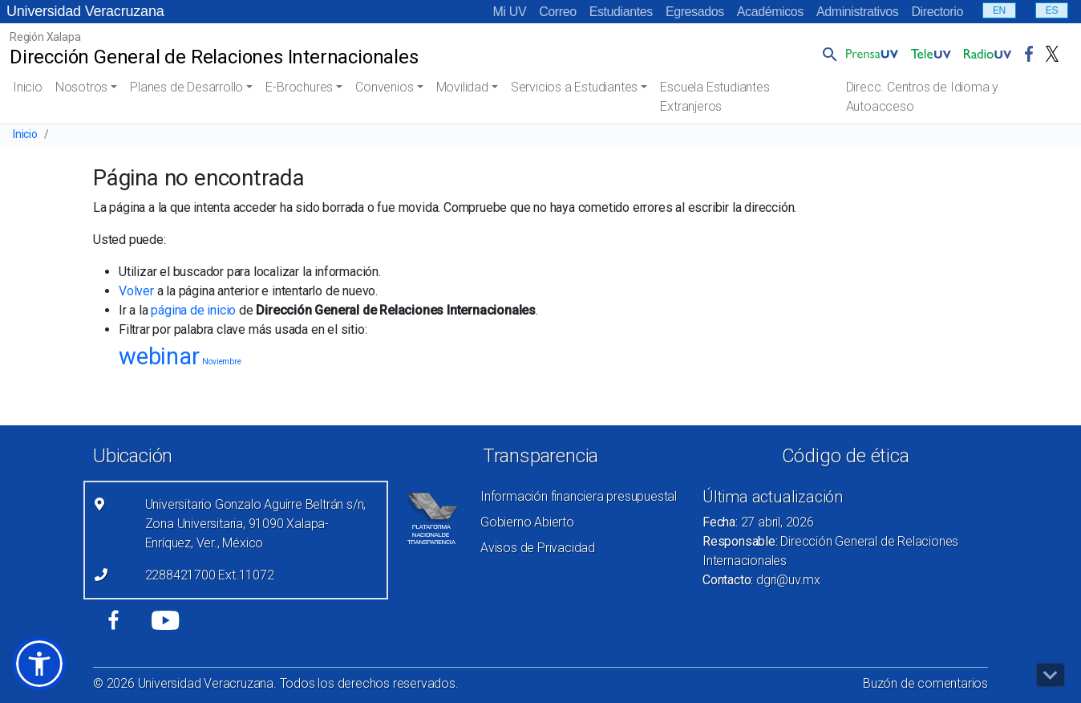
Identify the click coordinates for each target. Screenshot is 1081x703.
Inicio (28, 87)
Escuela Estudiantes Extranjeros (714, 96)
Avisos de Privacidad (537, 547)
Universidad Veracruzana (85, 11)
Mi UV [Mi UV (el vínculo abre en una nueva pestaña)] (510, 11)
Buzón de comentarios (925, 683)
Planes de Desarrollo (186, 87)
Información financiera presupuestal (578, 496)
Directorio (936, 11)
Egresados (695, 11)
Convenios (384, 87)
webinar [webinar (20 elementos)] (159, 356)
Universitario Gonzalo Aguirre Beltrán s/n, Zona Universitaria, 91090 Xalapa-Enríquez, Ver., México (255, 524)
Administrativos (857, 11)
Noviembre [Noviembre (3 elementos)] (221, 361)
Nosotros (81, 87)
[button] (827, 54)
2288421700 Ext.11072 (209, 575)
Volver (136, 291)
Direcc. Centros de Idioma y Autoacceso (922, 96)
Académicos (770, 11)
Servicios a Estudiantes (574, 87)
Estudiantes (621, 11)
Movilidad (462, 87)
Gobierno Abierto (527, 522)
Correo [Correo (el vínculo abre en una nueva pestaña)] (558, 11)
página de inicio (193, 310)
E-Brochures (299, 87)
